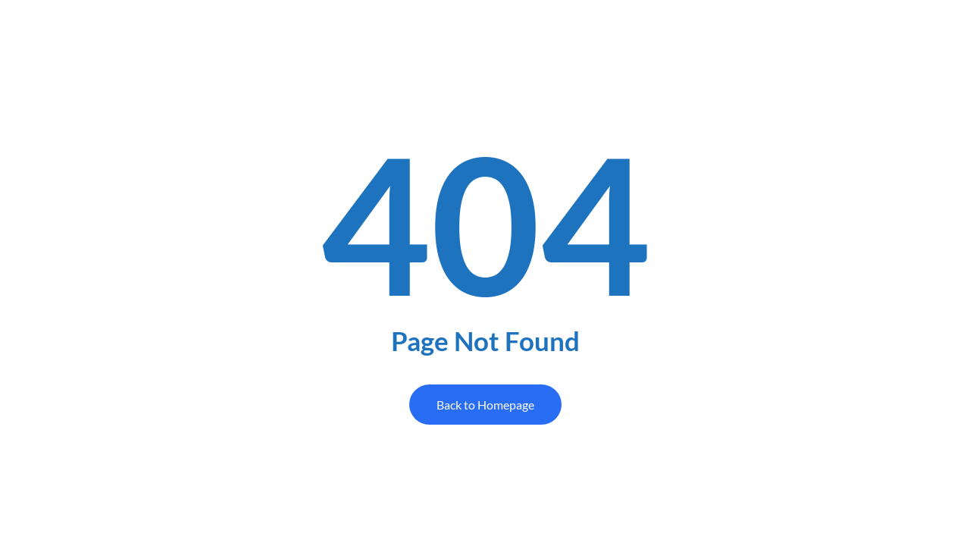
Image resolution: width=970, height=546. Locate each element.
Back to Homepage (485, 404)
